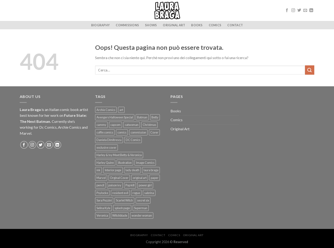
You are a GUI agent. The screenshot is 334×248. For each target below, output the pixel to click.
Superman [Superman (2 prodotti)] (140, 208)
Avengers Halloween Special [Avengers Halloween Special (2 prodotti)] (114, 117)
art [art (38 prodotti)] (121, 110)
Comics (215, 25)
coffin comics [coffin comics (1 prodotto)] (104, 132)
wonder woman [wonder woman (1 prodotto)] (142, 215)
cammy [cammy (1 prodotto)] (101, 125)
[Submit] (309, 69)
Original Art (174, 25)
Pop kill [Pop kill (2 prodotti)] (130, 185)
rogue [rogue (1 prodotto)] (136, 193)
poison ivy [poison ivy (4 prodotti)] (114, 185)
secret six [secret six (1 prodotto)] (143, 200)
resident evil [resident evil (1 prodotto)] (120, 193)
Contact (235, 25)
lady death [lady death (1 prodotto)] (132, 170)
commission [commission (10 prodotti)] (138, 132)
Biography (100, 25)
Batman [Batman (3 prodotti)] (142, 117)
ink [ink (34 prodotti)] (98, 170)
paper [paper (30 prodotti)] (154, 178)
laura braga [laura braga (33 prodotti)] (151, 170)
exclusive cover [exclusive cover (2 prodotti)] (106, 147)
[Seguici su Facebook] (287, 10)
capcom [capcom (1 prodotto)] (115, 125)
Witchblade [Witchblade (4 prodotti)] (119, 215)
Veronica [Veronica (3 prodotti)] (102, 215)
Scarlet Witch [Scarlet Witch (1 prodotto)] (124, 200)
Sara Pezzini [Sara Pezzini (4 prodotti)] (104, 200)
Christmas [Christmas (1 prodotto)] (149, 125)
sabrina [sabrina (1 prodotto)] (149, 193)
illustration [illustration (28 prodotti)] (125, 162)
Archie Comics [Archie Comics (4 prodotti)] (105, 110)
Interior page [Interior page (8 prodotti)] (113, 170)
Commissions (127, 25)
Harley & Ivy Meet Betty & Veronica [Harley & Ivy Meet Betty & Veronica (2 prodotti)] (119, 155)
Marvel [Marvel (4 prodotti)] (101, 178)
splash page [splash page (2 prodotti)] (122, 208)
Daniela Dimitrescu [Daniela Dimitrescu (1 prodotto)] (109, 140)
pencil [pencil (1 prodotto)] (100, 185)
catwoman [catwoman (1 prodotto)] (131, 125)
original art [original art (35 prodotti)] (140, 178)
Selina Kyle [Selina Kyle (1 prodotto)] (103, 208)
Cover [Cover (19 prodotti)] (154, 132)
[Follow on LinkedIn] (311, 10)
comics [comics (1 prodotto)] (121, 132)
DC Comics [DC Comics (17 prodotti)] (133, 140)
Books (196, 25)
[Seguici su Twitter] (299, 10)
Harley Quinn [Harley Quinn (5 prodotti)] (105, 162)
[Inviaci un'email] (305, 10)
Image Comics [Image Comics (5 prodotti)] (145, 162)
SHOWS (151, 25)
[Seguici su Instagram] (293, 10)
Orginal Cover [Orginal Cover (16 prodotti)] (119, 178)
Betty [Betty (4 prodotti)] (154, 117)
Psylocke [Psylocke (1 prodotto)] (102, 193)
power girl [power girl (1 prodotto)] (145, 185)
